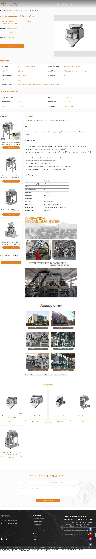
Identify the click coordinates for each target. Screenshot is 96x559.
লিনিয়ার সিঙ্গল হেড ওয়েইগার (84, 416)
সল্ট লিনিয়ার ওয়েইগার (35, 375)
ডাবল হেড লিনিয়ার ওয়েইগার (61, 375)
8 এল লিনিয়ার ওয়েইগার (60, 416)
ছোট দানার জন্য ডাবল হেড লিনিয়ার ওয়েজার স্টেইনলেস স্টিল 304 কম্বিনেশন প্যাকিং (10, 177)
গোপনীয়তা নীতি (7, 547)
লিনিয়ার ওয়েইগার (13, 10)
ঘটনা (58, 4)
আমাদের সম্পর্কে (36, 4)
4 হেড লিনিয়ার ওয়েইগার (47, 375)
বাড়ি (21, 4)
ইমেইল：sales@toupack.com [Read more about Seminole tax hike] (9, 523)
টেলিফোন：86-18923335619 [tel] (9, 520)
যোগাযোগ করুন (49, 4)
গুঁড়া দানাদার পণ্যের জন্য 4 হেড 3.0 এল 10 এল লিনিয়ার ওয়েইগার (11, 416)
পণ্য (27, 4)
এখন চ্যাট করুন (12, 46)
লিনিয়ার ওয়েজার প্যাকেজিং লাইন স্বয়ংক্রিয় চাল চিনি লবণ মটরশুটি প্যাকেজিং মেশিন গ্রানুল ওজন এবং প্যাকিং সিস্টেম (11, 144)
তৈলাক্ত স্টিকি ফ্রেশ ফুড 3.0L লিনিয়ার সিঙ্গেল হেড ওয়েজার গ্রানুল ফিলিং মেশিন (11, 453)
